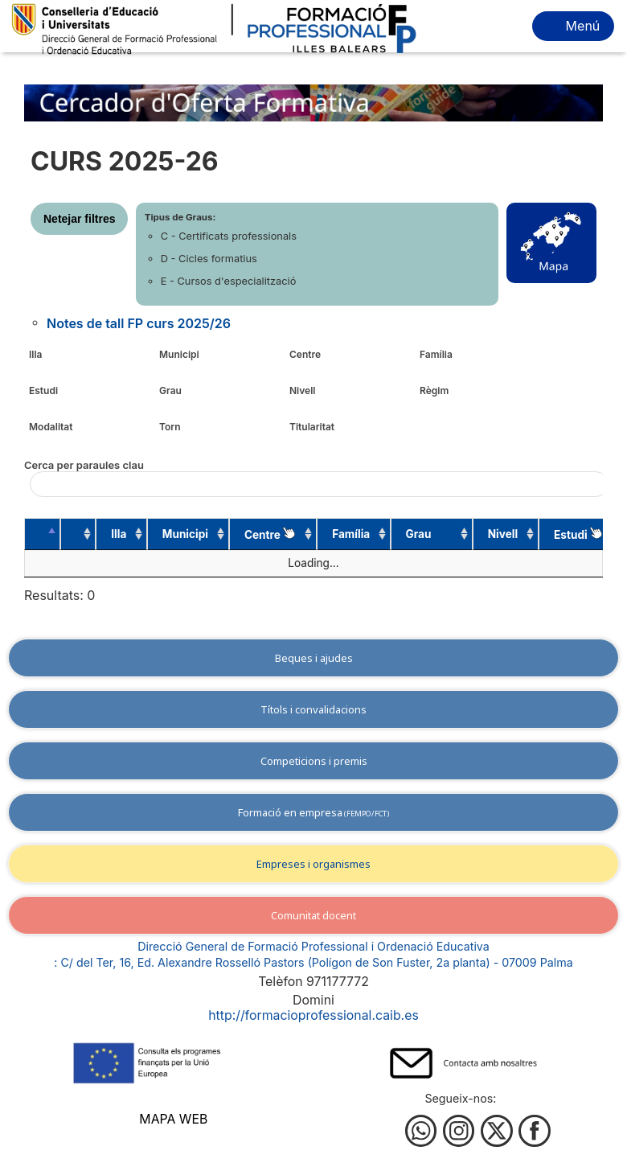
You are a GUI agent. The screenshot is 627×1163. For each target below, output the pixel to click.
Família (436, 354)
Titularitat (311, 427)
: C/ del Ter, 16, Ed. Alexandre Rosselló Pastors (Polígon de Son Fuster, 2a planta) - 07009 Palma (313, 962)
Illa (36, 354)
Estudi (43, 390)
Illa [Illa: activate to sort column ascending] (113, 534)
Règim (434, 390)
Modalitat (50, 427)
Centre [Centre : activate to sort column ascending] (261, 534)
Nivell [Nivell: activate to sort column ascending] (484, 534)
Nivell (302, 390)
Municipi (179, 354)
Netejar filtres (79, 218)
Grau (170, 390)
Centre (305, 354)
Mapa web (173, 1119)
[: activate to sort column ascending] (73, 534)
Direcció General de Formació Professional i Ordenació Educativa (313, 946)
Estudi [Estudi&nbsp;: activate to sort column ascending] (558, 534)
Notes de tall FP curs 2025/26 (139, 323)
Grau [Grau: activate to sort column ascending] (407, 534)
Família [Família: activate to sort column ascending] (340, 534)
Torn (170, 427)
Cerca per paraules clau (313, 477)
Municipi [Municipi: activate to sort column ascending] (176, 534)
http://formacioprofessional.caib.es (313, 1015)
